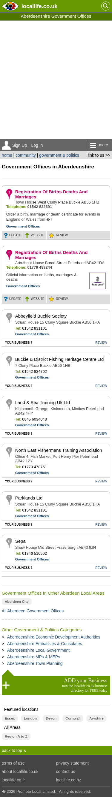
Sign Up (19, 145)
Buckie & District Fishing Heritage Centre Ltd (59, 359)
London (30, 718)
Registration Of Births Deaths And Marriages (51, 194)
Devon (51, 718)
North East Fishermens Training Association (58, 450)
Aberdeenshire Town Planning (35, 663)
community (26, 155)
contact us (65, 771)
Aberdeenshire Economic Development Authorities (53, 637)
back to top (12, 750)
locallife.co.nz (68, 779)
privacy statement (72, 763)
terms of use (13, 763)
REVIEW (61, 235)
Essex (10, 718)
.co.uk (40, 6)
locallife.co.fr (13, 779)
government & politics (59, 155)
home (7, 155)
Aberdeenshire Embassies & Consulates (44, 643)
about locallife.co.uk (20, 771)
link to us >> (99, 155)
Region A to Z (16, 736)
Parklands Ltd (29, 497)
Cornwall (72, 718)
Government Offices (23, 226)
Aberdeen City (17, 601)
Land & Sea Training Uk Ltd (42, 402)
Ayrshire (96, 718)
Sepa (20, 541)
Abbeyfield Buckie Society (41, 315)
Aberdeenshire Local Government (38, 650)
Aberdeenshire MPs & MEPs (33, 656)
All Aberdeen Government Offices (33, 610)
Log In (37, 145)
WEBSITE (37, 235)
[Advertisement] (56, 80)
